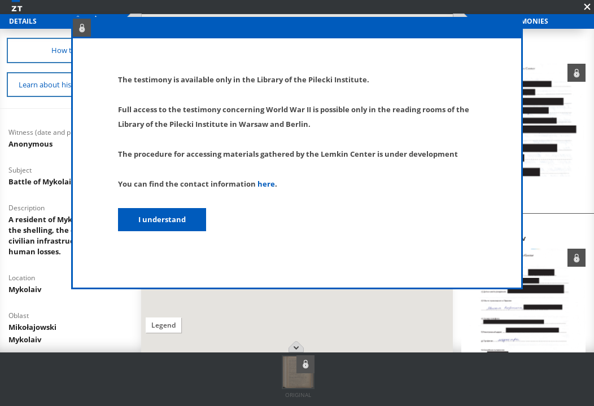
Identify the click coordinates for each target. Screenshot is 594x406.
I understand (162, 219)
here (266, 184)
